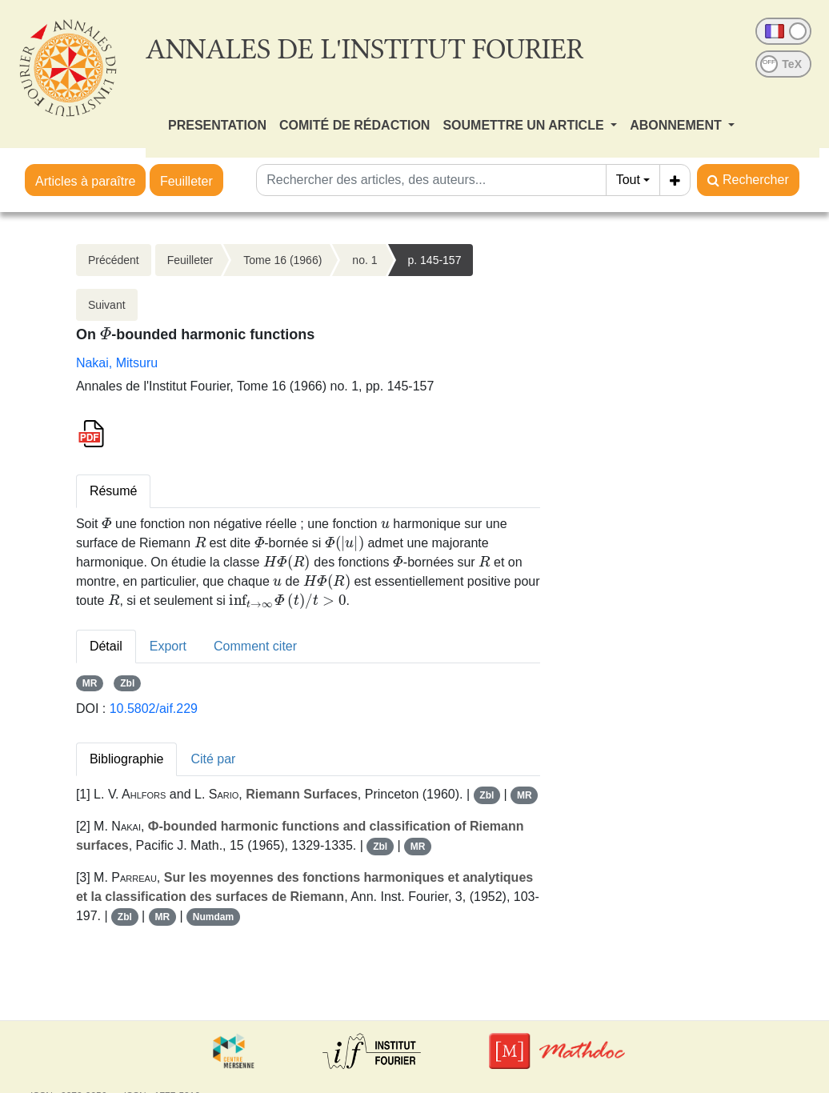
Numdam (213, 917)
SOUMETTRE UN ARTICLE (525, 125)
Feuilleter (186, 181)
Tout (628, 179)
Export (168, 646)
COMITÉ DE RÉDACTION (354, 125)
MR (90, 683)
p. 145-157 (435, 260)
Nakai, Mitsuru (117, 363)
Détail (106, 646)
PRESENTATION (217, 125)
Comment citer (255, 646)
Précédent (113, 260)
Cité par (212, 759)
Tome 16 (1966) (282, 260)
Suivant (107, 304)
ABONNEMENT (677, 125)
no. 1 (364, 260)
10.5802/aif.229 (154, 708)
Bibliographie (127, 759)
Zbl (127, 683)
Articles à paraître (85, 181)
